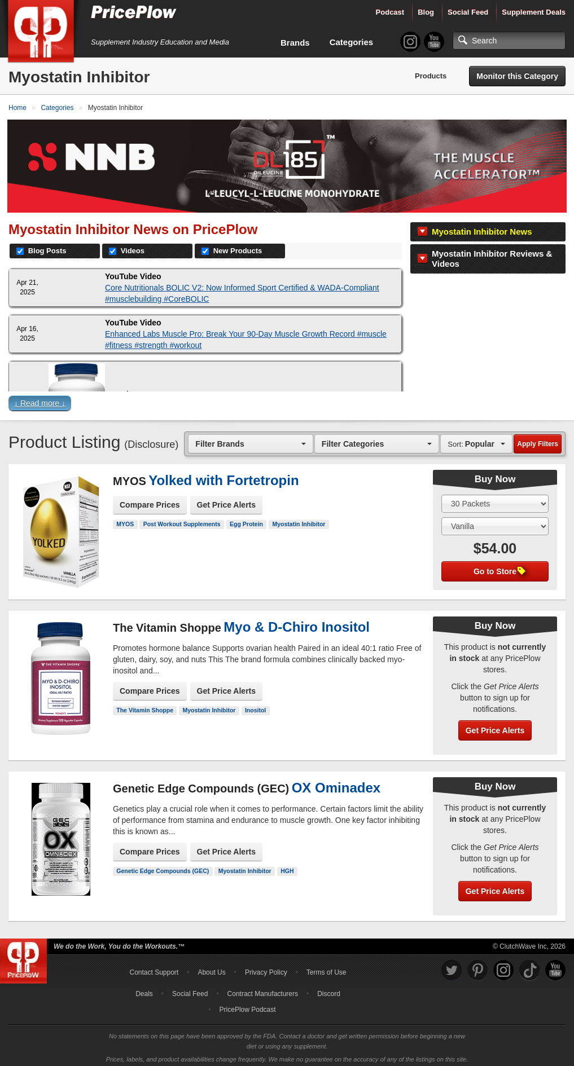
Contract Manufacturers (262, 990)
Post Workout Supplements (182, 520)
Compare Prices (150, 500)
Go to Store (499, 567)
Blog (426, 12)
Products (430, 76)
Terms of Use (326, 968)
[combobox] (250, 439)
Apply (537, 440)
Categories (352, 42)
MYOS (125, 520)
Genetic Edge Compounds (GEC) (162, 867)
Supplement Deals (534, 12)
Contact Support (153, 968)
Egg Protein (246, 520)
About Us (211, 968)
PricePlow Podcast (248, 1006)
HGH (287, 867)
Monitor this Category (517, 76)
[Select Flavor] (495, 522)
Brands (295, 42)
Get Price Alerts (226, 500)
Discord (328, 990)
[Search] (509, 41)
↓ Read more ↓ (39, 399)
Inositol (255, 706)
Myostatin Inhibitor (299, 520)
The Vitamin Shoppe (144, 706)
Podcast (390, 12)
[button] (287, 401)
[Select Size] (495, 500)
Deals (144, 990)
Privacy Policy (266, 968)
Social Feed (468, 12)
